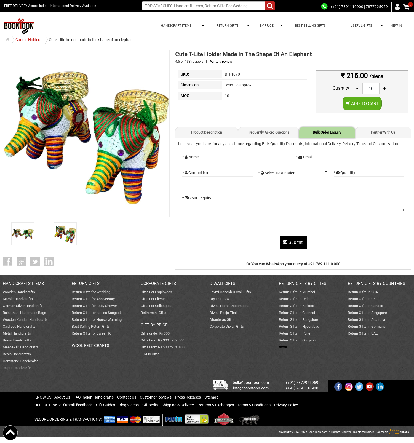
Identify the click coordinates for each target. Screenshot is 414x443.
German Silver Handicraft (22, 306)
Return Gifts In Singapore (367, 313)
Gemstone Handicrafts (20, 361)
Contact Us (126, 397)
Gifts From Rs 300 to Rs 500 (162, 340)
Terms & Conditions (254, 405)
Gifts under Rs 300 (155, 333)
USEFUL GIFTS (360, 26)
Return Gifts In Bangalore (298, 319)
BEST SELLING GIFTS (310, 26)
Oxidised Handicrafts (19, 326)
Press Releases (188, 397)
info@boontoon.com (251, 388)
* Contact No (195, 172)
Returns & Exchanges (215, 405)
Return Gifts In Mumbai (297, 292)
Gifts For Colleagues (156, 306)
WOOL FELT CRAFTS (90, 345)
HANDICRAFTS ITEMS (23, 283)
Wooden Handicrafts (19, 292)
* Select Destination (276, 173)
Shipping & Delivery (178, 405)
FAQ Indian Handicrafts (94, 397)
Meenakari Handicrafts (21, 347)
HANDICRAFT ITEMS (175, 26)
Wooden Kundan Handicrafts (25, 319)
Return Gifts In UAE (363, 333)
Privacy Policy (286, 405)
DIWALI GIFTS (222, 283)
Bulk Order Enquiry (327, 132)
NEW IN (396, 26)
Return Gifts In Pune (294, 333)
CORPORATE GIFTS (158, 283)
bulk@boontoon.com (251, 382)
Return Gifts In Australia (366, 319)
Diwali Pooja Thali (223, 313)
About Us (62, 397)
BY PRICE (266, 26)
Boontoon (382, 431)
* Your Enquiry (196, 198)
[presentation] (224, 225)
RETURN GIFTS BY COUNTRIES (376, 283)
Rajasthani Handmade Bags (24, 313)
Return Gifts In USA (363, 292)
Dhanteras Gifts (222, 319)
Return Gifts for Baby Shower (94, 306)
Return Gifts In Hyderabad (299, 326)
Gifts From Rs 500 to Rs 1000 (163, 347)
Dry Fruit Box (219, 299)
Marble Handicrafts (18, 299)
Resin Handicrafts (17, 354)
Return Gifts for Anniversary (93, 299)
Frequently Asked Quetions (268, 132)
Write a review (221, 61)
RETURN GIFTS (227, 26)
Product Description (206, 132)
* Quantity (344, 172)
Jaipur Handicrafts (17, 368)
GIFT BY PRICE (154, 324)
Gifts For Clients (153, 299)
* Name (190, 157)
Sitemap (211, 397)
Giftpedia (150, 405)
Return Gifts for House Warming (97, 319)
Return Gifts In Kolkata (296, 306)
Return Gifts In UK (362, 299)
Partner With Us (383, 132)
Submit (293, 242)
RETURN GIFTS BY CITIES (302, 283)
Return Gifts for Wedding (91, 292)
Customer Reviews (156, 397)
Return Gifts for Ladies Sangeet (96, 313)
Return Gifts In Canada (365, 306)
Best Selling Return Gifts (91, 326)
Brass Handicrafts (17, 340)
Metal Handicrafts (17, 333)
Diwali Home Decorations (229, 306)
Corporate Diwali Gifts (227, 326)
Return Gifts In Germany (366, 326)
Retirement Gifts (153, 313)
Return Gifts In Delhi (294, 299)
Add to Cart (362, 103)
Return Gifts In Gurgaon (297, 340)
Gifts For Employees (156, 292)
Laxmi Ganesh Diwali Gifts (230, 292)
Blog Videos (129, 405)
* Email (304, 157)
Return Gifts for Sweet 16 (91, 333)
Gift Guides (105, 405)
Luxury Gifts (150, 354)
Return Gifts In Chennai (297, 313)
